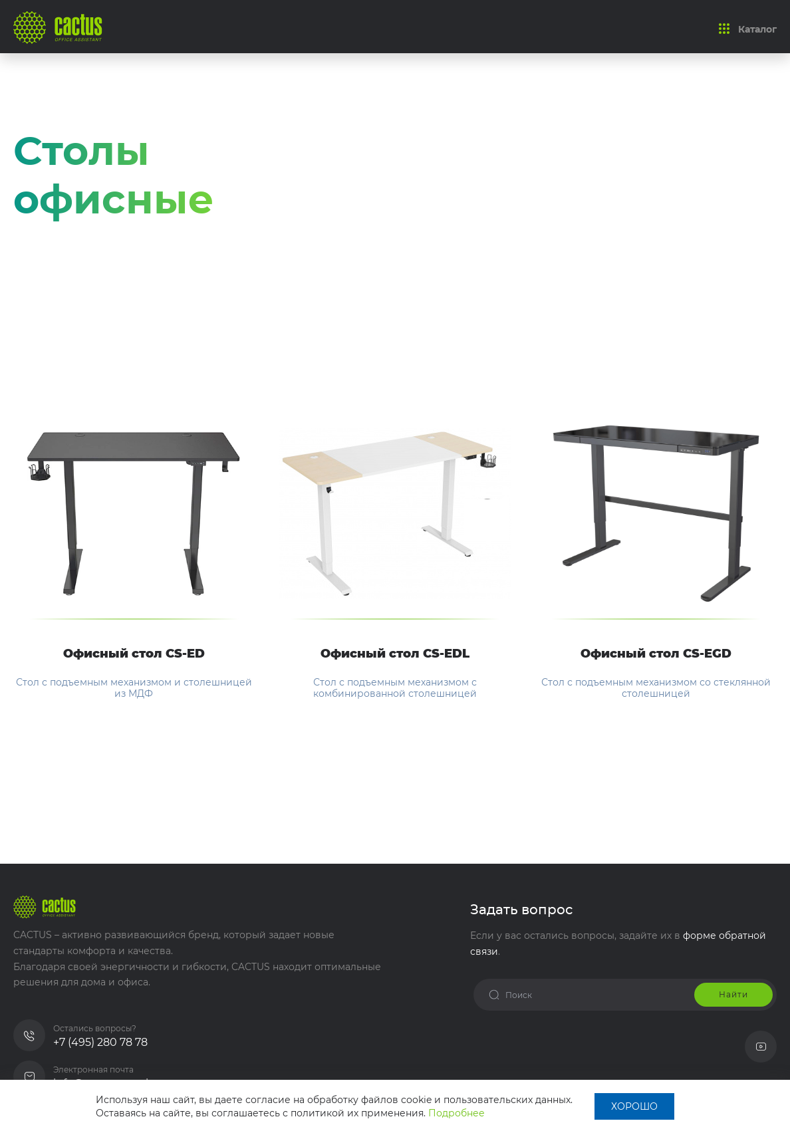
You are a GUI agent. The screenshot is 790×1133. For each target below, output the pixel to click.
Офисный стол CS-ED (134, 654)
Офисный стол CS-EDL (395, 654)
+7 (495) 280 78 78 (100, 1042)
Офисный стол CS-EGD (656, 654)
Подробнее (456, 1113)
